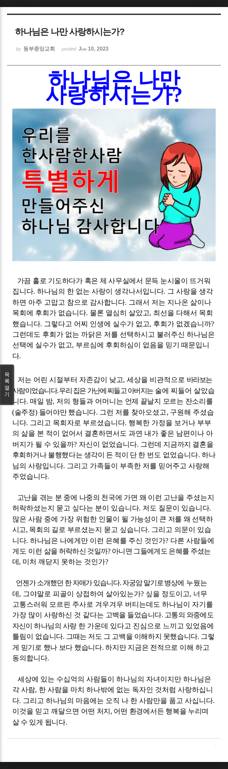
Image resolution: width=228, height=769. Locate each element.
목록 (7, 385)
